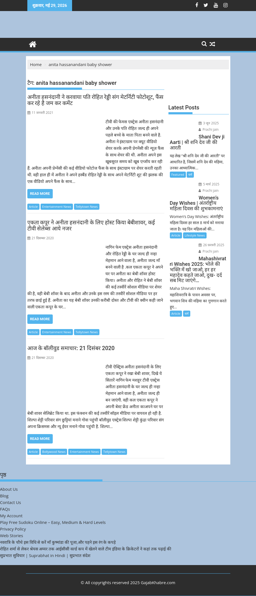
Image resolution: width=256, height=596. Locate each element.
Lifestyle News (195, 235)
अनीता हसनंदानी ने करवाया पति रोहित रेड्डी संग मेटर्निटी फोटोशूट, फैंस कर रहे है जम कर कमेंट (95, 100)
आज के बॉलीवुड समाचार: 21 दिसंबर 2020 (71, 348)
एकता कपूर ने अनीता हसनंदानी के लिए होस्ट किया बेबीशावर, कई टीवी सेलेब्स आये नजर (91, 225)
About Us (9, 489)
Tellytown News (87, 206)
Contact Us (10, 502)
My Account (11, 515)
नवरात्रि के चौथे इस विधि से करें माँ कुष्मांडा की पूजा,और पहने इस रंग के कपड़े (58, 542)
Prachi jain (208, 129)
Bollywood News (53, 452)
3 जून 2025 (209, 123)
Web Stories (11, 535)
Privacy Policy (13, 529)
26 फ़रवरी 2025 (211, 245)
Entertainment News (56, 206)
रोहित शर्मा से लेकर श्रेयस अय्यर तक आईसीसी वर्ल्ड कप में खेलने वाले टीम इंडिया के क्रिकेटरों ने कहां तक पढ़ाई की (85, 549)
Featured (177, 174)
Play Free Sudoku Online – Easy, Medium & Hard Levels (53, 522)
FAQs (5, 509)
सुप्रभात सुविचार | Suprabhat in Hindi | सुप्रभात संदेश (45, 555)
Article (33, 206)
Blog (4, 495)
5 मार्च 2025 (209, 184)
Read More (40, 193)
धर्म (190, 174)
